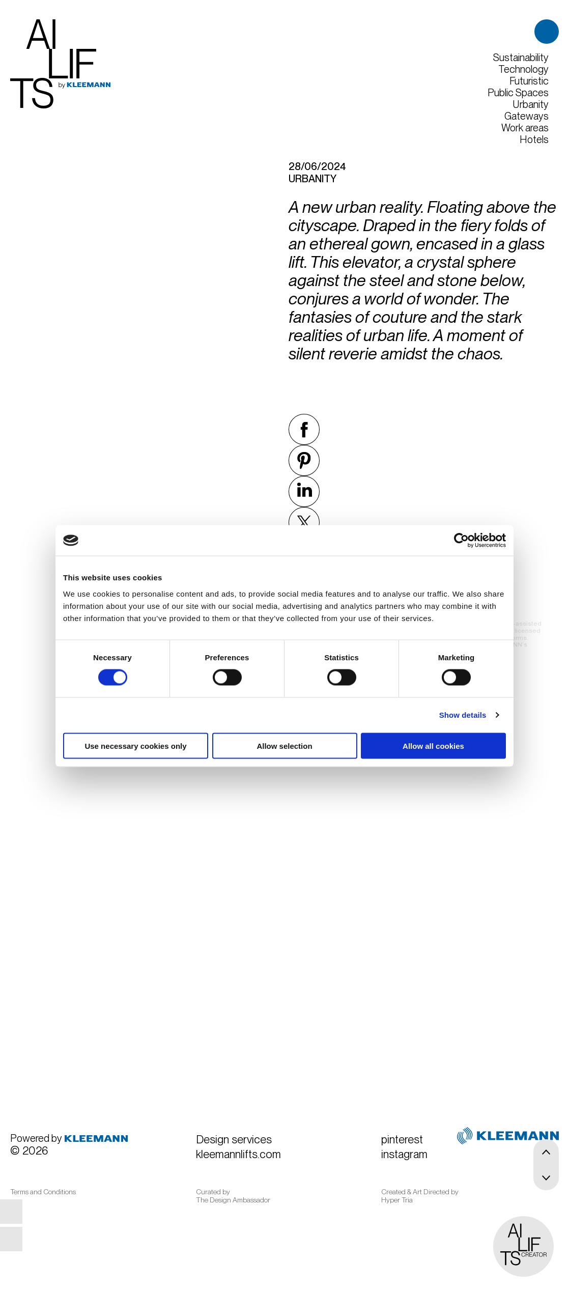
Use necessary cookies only (135, 745)
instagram (22, 1239)
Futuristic (529, 81)
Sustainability (521, 58)
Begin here (437, 943)
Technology (523, 69)
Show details (463, 715)
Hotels (534, 140)
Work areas (525, 128)
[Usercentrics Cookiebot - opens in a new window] (461, 540)
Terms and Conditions (43, 1192)
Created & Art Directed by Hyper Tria (420, 1196)
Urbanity (531, 104)
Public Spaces (518, 93)
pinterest (22, 1211)
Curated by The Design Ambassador (233, 1196)
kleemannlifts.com (238, 1154)
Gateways (526, 116)
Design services (234, 1139)
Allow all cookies (433, 745)
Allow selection (284, 745)
